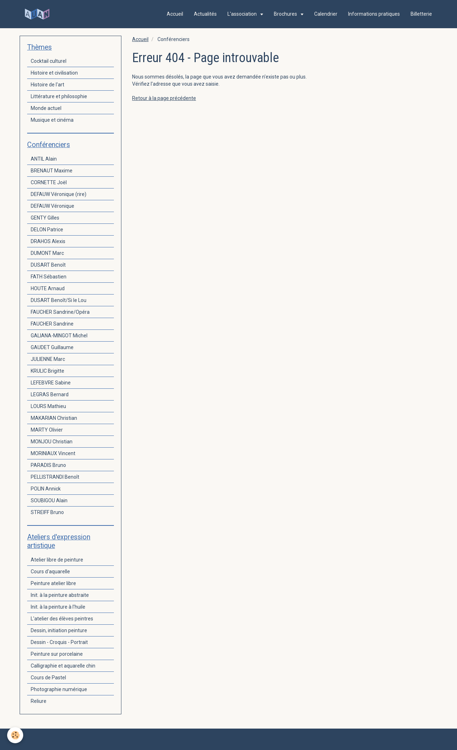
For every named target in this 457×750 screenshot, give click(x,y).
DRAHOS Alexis (48, 241)
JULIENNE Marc (48, 359)
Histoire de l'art (47, 84)
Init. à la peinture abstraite (60, 595)
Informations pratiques (374, 14)
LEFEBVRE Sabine (51, 383)
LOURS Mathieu (48, 406)
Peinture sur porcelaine (57, 654)
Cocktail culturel (48, 61)
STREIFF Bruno (47, 512)
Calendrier (325, 14)
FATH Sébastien (48, 277)
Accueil (175, 14)
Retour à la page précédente (164, 98)
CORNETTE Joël (49, 182)
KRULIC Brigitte (47, 371)
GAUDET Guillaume (52, 347)
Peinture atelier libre (53, 583)
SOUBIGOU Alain (49, 500)
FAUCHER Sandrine (52, 324)
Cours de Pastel (48, 677)
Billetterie (421, 14)
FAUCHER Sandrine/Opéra (60, 312)
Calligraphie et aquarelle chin (63, 666)
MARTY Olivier (47, 430)
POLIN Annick (46, 489)
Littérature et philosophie (59, 96)
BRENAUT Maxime (51, 170)
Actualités (205, 14)
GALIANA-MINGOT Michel (59, 335)
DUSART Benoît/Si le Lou (58, 300)
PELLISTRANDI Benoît (55, 477)
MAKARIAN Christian (54, 418)
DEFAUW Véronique (52, 206)
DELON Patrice (47, 229)
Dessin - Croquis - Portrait (59, 642)
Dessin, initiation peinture (59, 630)
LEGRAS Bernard (50, 394)
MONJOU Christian (51, 441)
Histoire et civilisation (54, 73)
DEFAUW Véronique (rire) (58, 194)
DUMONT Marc (47, 253)
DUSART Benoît (48, 265)
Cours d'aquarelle (50, 571)
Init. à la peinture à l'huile (58, 607)
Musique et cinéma (52, 120)
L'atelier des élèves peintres (62, 618)
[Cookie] (15, 735)
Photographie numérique (59, 689)
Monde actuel (46, 108)
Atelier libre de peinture (57, 560)
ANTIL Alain (44, 159)
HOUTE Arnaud (48, 288)
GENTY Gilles (45, 218)
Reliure (38, 701)
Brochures (286, 14)
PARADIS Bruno (48, 465)
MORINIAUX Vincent (53, 453)
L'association (242, 14)
